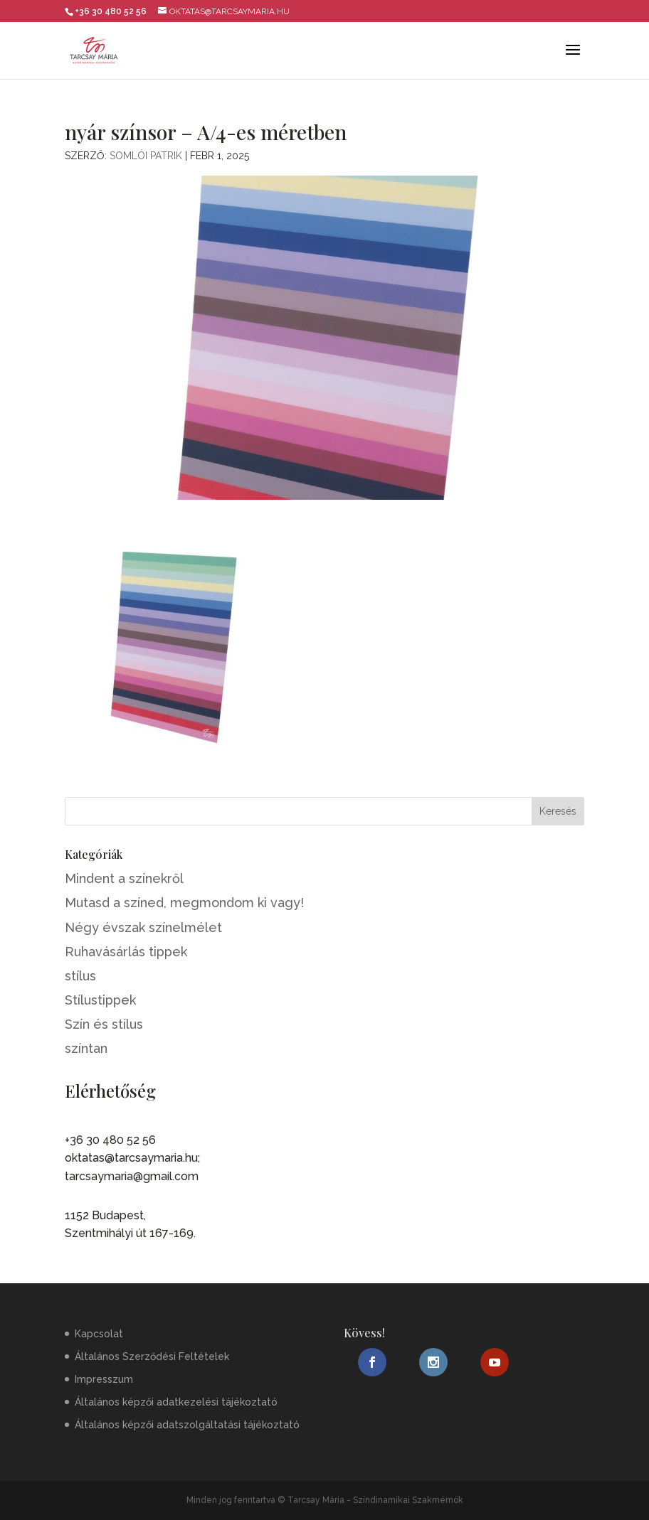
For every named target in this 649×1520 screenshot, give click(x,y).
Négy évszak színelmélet (143, 927)
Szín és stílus (104, 1024)
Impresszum (104, 1379)
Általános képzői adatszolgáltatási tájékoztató (187, 1424)
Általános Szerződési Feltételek (152, 1356)
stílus (80, 975)
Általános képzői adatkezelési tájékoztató (176, 1402)
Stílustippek (100, 999)
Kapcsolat (99, 1333)
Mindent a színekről (124, 878)
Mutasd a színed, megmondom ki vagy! (184, 902)
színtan (86, 1048)
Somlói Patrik (146, 155)
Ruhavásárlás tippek (126, 951)
